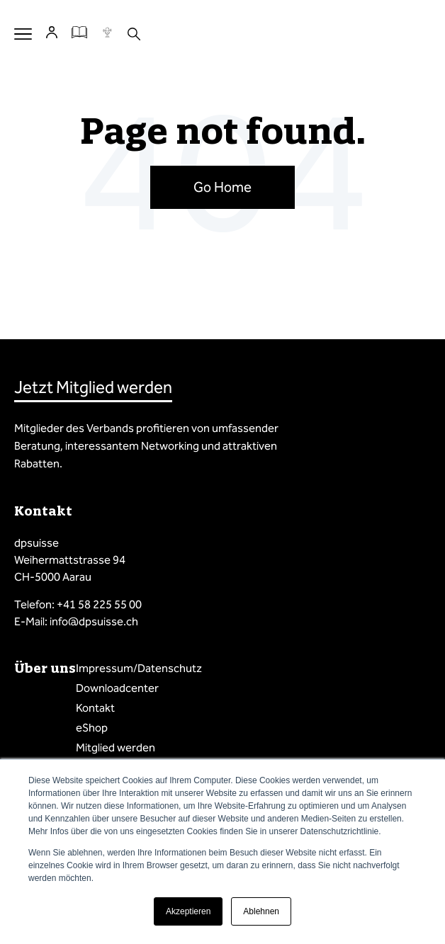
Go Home (222, 186)
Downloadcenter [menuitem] (117, 688)
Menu (23, 33)
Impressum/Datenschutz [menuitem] (139, 668)
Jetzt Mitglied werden (93, 387)
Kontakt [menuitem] (95, 708)
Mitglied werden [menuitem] (115, 747)
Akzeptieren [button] (188, 911)
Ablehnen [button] (261, 911)
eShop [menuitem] (92, 727)
